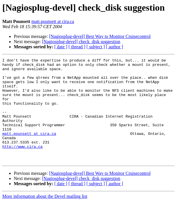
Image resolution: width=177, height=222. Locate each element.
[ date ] (60, 46)
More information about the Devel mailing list (44, 217)
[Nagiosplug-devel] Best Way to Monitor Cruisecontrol (100, 36)
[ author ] (114, 46)
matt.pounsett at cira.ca (52, 21)
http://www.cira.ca (22, 164)
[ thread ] (76, 46)
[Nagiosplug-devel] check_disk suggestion (81, 41)
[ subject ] (95, 46)
